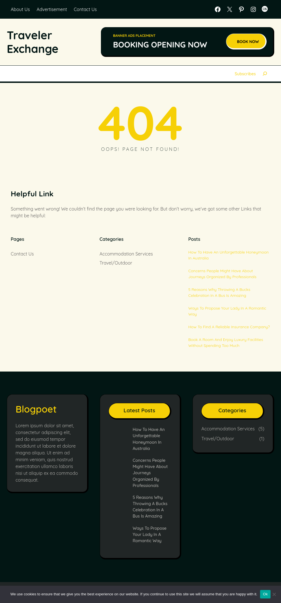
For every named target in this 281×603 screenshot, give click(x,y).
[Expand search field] (265, 73)
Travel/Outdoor (116, 263)
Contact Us (85, 9)
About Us (20, 9)
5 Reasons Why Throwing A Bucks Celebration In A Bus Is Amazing (219, 292)
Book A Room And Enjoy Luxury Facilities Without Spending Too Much (225, 342)
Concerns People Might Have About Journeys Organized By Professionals (222, 273)
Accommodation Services (126, 254)
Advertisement (52, 9)
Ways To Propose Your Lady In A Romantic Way (227, 311)
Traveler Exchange (33, 42)
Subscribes (245, 73)
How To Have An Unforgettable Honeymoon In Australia (228, 255)
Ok (265, 594)
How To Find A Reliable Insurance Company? (229, 326)
